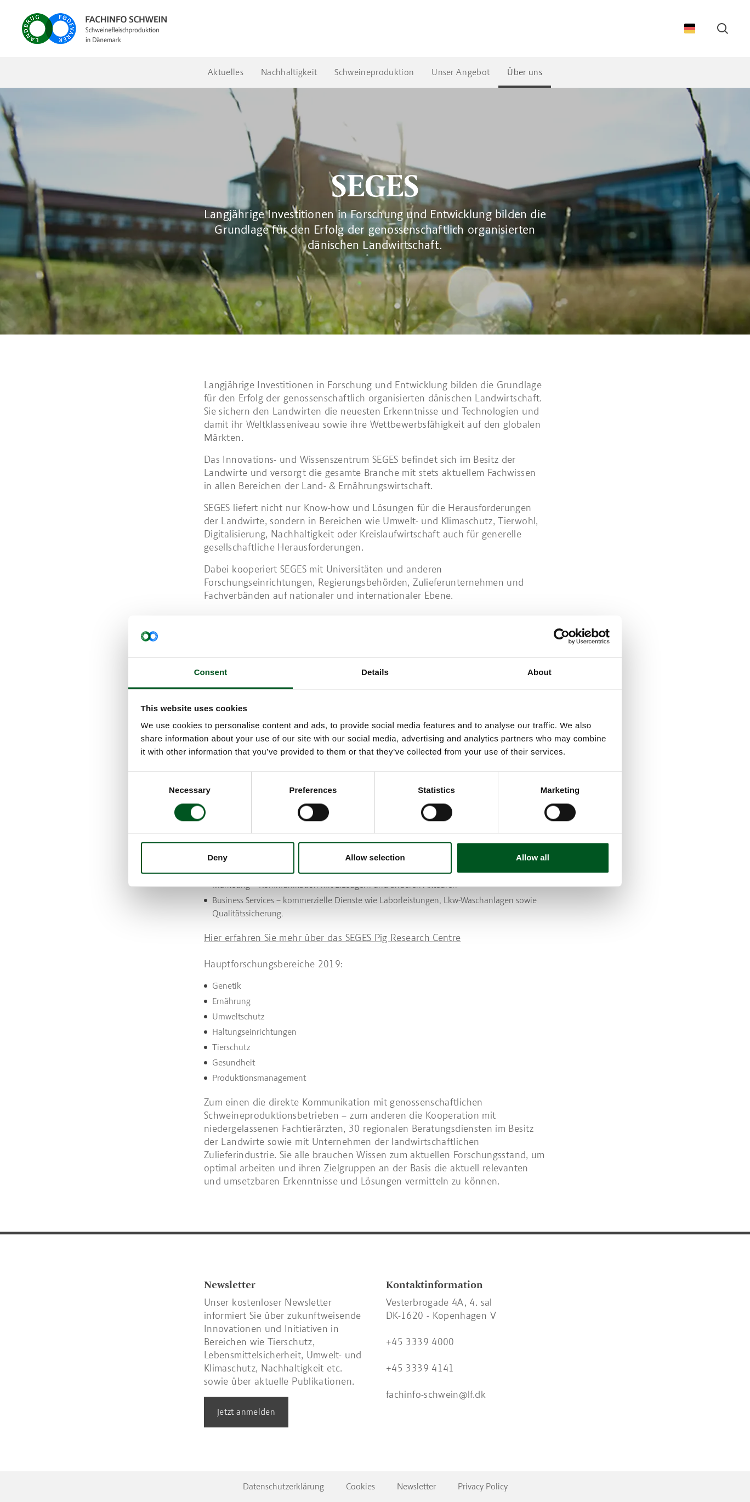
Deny (217, 858)
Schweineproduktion (374, 72)
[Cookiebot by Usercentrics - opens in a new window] (562, 636)
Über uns (524, 72)
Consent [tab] (211, 672)
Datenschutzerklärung (283, 1486)
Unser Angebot (460, 72)
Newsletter (416, 1486)
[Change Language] (689, 28)
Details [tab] (375, 672)
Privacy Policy (483, 1486)
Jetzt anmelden (246, 1412)
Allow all (532, 858)
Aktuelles (225, 72)
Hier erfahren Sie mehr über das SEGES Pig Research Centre (332, 938)
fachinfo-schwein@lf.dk (436, 1394)
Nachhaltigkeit (289, 72)
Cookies (360, 1486)
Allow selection (375, 858)
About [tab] (539, 672)
